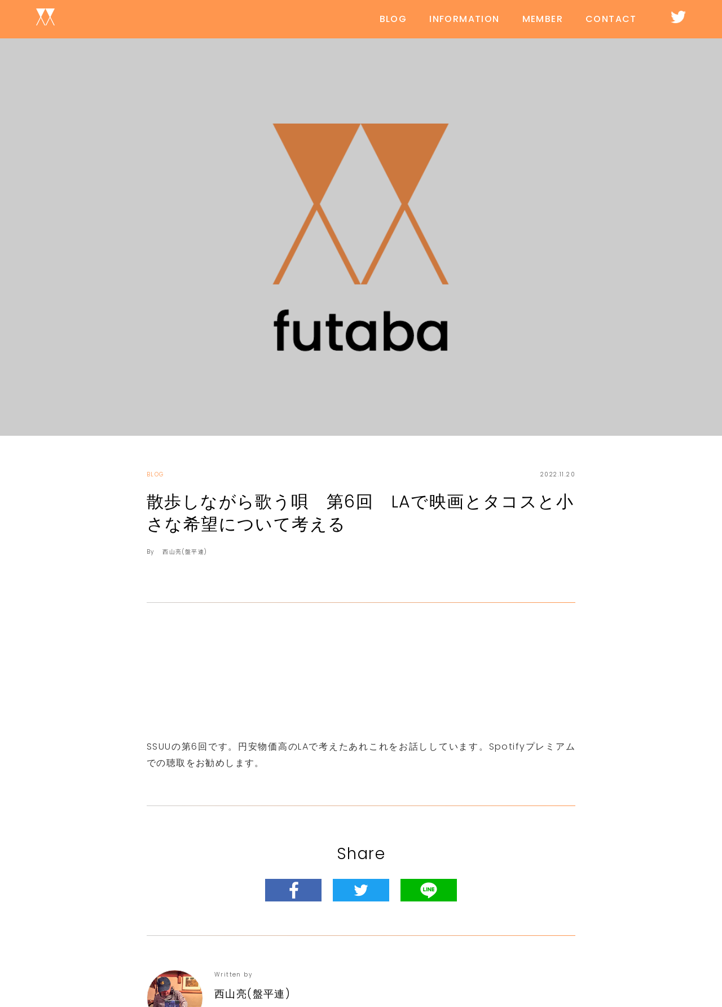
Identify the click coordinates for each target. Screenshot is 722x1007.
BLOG (393, 18)
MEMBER (542, 18)
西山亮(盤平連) (184, 552)
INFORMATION (464, 18)
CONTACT (611, 18)
